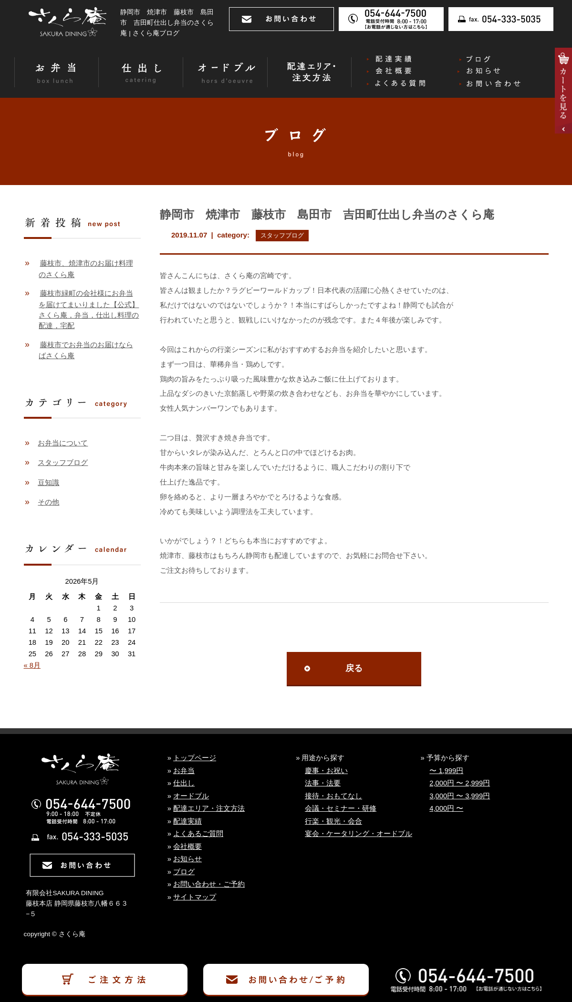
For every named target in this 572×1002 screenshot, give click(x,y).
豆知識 (48, 482)
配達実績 (187, 821)
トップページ (194, 758)
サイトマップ (194, 897)
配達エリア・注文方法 (209, 808)
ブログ (184, 872)
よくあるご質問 (198, 833)
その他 (48, 502)
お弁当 (184, 771)
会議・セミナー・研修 (340, 808)
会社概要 (187, 846)
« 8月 (32, 665)
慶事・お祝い (326, 771)
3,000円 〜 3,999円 (459, 796)
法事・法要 (323, 783)
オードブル (191, 796)
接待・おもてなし (333, 796)
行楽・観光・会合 (333, 821)
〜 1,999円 (446, 771)
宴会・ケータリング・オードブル (358, 833)
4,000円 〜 (446, 808)
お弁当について (63, 443)
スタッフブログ (282, 235)
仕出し (184, 783)
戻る (354, 668)
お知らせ (187, 859)
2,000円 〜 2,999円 (459, 783)
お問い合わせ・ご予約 (209, 884)
